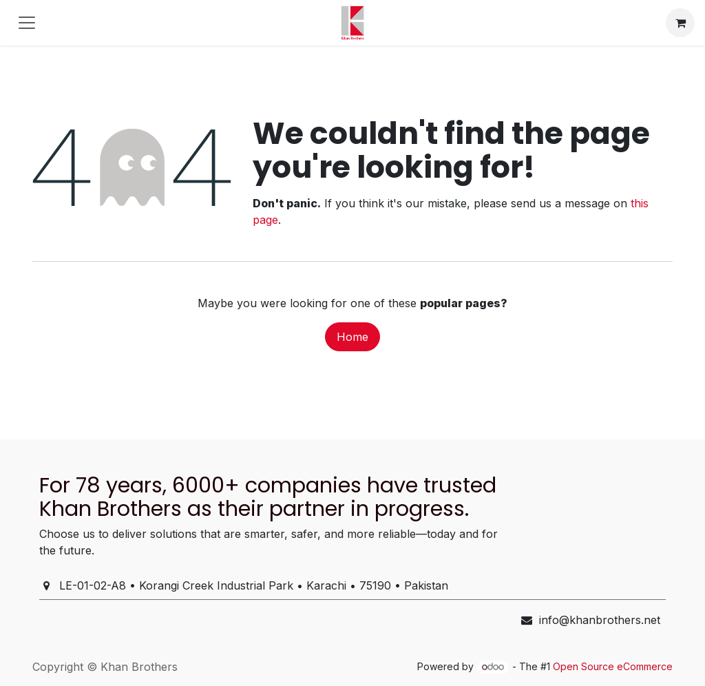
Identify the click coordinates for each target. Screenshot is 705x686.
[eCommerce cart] (680, 22)
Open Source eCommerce (613, 666)
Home (352, 337)
